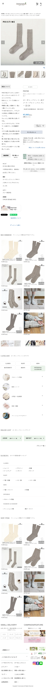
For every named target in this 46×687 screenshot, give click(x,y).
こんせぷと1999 (19, 674)
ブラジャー (20, 468)
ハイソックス (5, 15)
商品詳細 (5, 155)
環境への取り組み (20, 670)
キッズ (11, 634)
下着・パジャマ (8, 490)
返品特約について (16, 218)
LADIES (8, 363)
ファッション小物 (9, 509)
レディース (18, 634)
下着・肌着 (7, 480)
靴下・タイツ (29, 509)
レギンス (19, 471)
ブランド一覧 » (41, 446)
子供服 (27, 490)
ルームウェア (7, 471)
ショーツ (6, 468)
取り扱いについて (15, 156)
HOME (2, 13)
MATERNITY (8, 367)
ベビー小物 (32, 480)
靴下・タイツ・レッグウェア (33, 13)
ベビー (4, 634)
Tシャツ (31, 471)
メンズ (4, 638)
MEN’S (23, 367)
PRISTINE (26, 91)
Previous (3, 42)
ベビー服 (19, 480)
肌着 (30, 468)
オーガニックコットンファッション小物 (15, 13)
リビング (11, 638)
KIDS (37, 363)
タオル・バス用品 (9, 499)
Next (43, 42)
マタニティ (18, 638)
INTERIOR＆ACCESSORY (38, 368)
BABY (23, 363)
